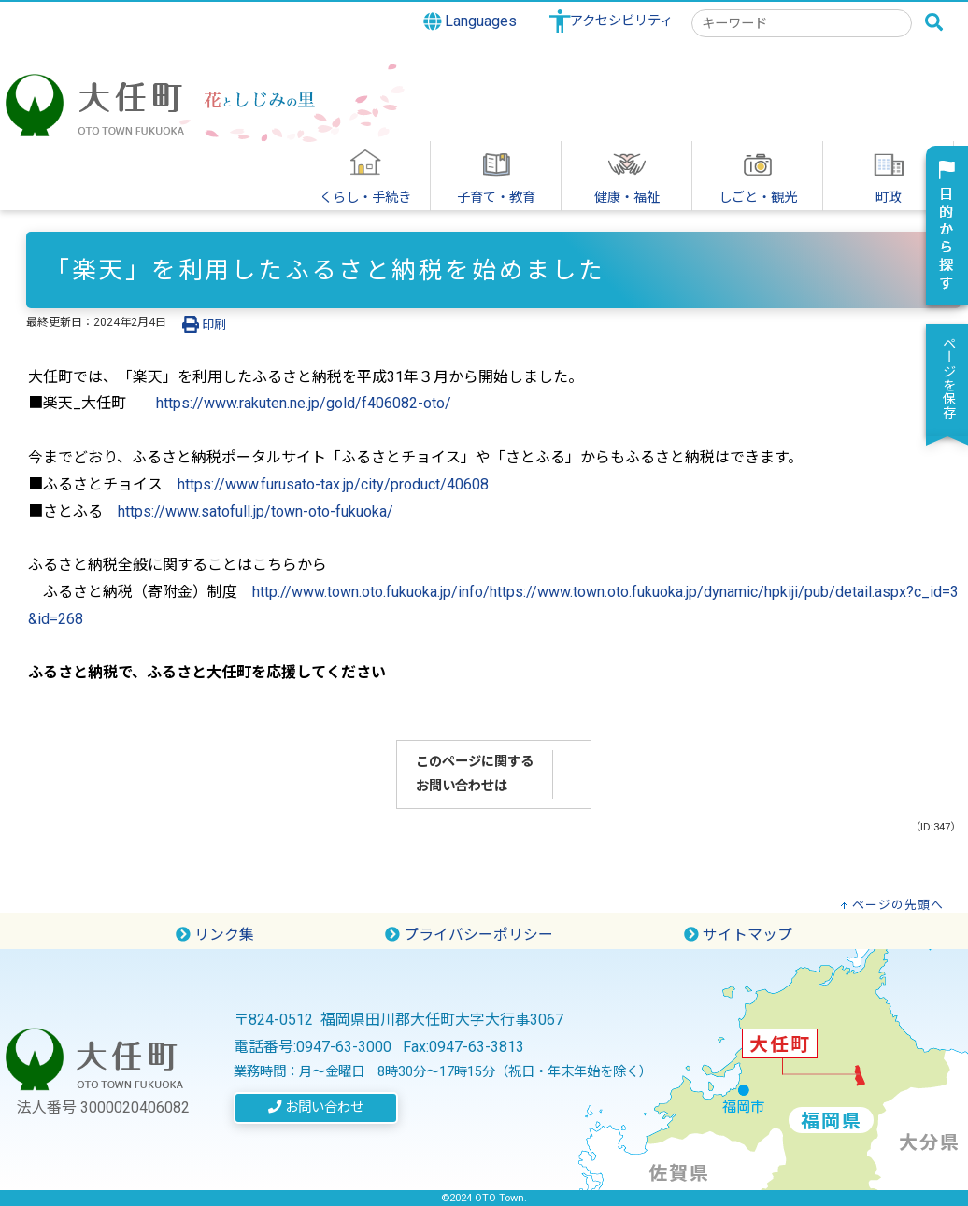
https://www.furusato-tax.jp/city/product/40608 (333, 484)
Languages (470, 21)
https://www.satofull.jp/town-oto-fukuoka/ (255, 511)
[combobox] (801, 23)
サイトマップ (738, 935)
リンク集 (215, 935)
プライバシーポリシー (469, 935)
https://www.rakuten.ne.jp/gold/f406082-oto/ (303, 403)
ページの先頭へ (898, 905)
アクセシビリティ (621, 21)
